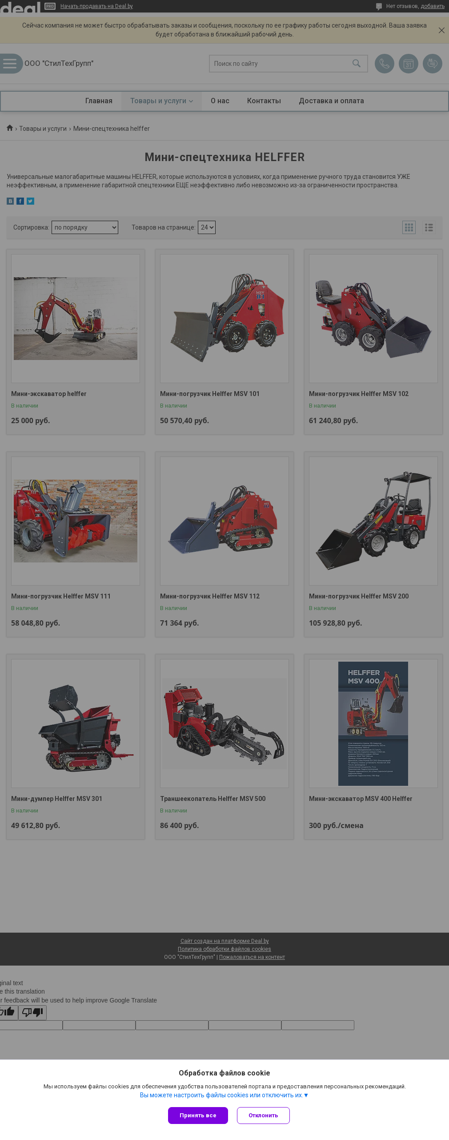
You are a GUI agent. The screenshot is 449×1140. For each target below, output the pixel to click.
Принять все (198, 1115)
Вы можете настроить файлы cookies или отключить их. (221, 1095)
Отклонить (263, 1115)
